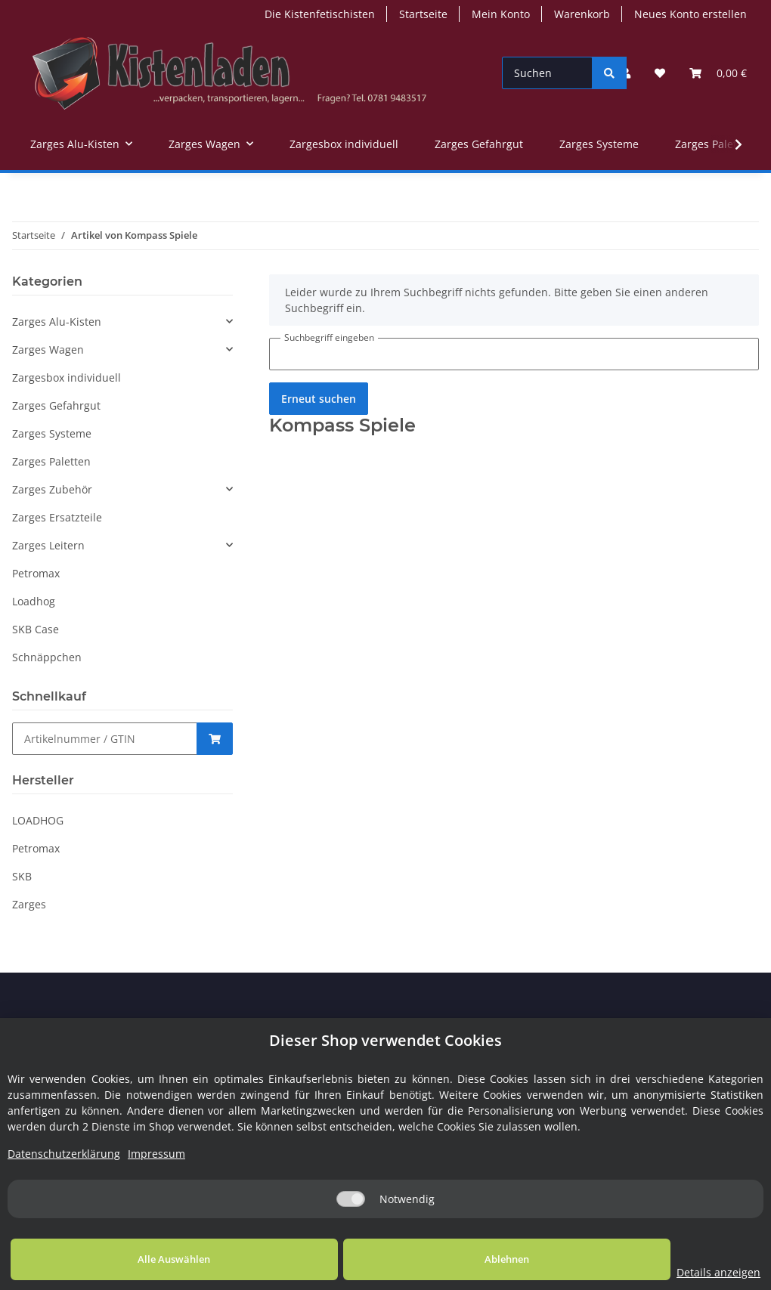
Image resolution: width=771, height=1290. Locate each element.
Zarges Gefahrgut (56, 405)
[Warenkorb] (718, 73)
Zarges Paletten (51, 461)
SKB (22, 876)
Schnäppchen (47, 657)
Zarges (29, 904)
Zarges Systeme (51, 433)
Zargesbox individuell (66, 377)
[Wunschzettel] (659, 73)
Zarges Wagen (48, 349)
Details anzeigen (660, 1272)
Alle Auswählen (145, 1259)
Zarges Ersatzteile (57, 517)
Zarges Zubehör (52, 489)
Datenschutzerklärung (64, 1153)
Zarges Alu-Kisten (56, 321)
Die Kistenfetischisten (320, 14)
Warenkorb (582, 14)
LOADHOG (37, 820)
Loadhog (33, 601)
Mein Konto (501, 14)
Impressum (156, 1153)
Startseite (423, 14)
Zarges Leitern (48, 545)
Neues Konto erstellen (690, 14)
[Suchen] (547, 73)
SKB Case (35, 629)
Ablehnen (419, 1259)
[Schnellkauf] (104, 738)
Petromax (36, 573)
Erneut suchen (318, 398)
